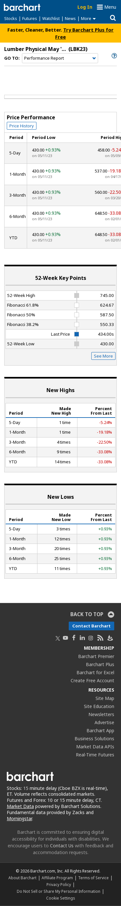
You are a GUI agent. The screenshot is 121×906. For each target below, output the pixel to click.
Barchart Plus (100, 664)
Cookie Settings (60, 898)
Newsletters (101, 714)
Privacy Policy (58, 884)
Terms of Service (93, 877)
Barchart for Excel (95, 672)
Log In (84, 7)
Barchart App (100, 730)
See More (103, 356)
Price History (21, 126)
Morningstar (19, 818)
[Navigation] (60, 58)
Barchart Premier (96, 656)
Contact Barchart (91, 626)
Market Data (20, 806)
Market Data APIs (95, 747)
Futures (29, 18)
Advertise (104, 722)
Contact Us (62, 845)
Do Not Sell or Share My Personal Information (58, 891)
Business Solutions (94, 738)
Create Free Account (92, 680)
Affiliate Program (57, 877)
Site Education (99, 706)
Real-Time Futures (95, 755)
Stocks (10, 18)
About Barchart (22, 877)
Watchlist (51, 18)
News (70, 18)
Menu (110, 7)
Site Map (105, 698)
